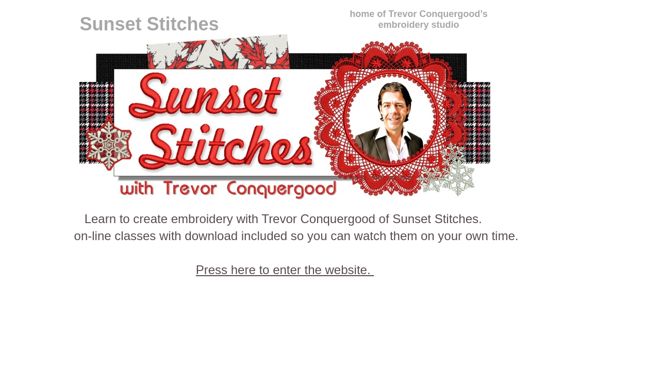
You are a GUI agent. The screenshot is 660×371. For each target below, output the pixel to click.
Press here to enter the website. (285, 270)
